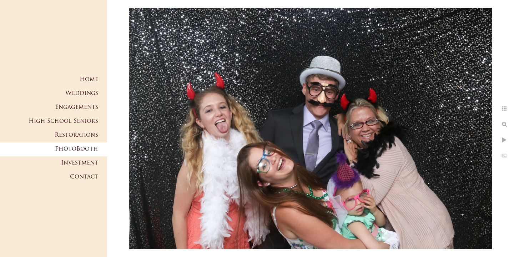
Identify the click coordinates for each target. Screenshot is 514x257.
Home (89, 79)
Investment (79, 163)
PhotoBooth (76, 149)
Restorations (76, 135)
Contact (84, 177)
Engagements (76, 107)
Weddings (81, 93)
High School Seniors (63, 121)
